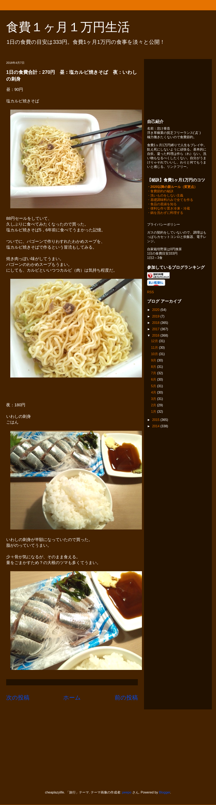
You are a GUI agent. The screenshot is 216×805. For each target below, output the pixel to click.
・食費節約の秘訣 (160, 191)
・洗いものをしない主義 (165, 196)
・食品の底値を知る (162, 204)
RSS (150, 292)
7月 (154, 373)
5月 (154, 386)
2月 (154, 405)
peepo (126, 792)
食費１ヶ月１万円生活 (74, 27)
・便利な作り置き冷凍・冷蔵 (168, 209)
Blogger (164, 792)
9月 (154, 361)
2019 (156, 317)
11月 (155, 348)
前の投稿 (126, 697)
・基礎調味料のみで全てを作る (170, 200)
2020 (156, 310)
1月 (154, 412)
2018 (156, 323)
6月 (154, 380)
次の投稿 (17, 697)
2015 (156, 420)
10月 (155, 354)
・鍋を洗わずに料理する (165, 213)
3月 (154, 399)
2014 (156, 426)
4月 (154, 393)
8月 (154, 367)
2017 (156, 329)
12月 (155, 341)
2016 (156, 336)
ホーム (72, 697)
